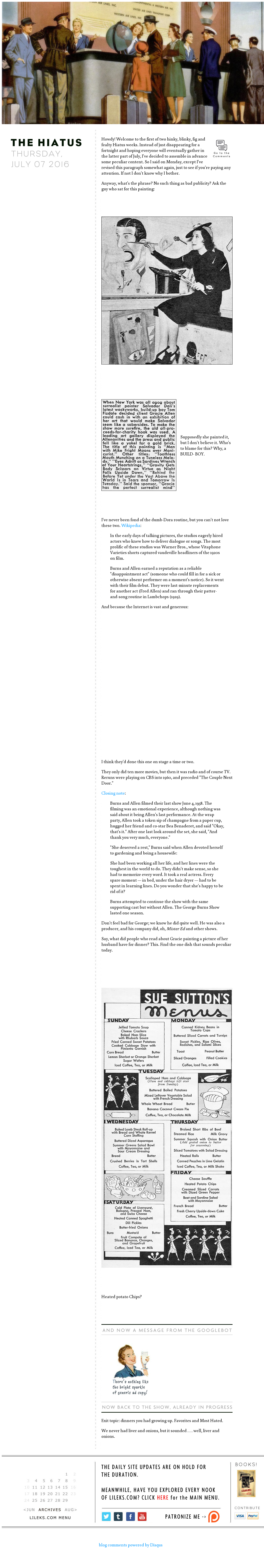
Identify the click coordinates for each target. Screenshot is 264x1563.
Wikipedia (130, 525)
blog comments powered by (131, 1544)
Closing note (113, 793)
